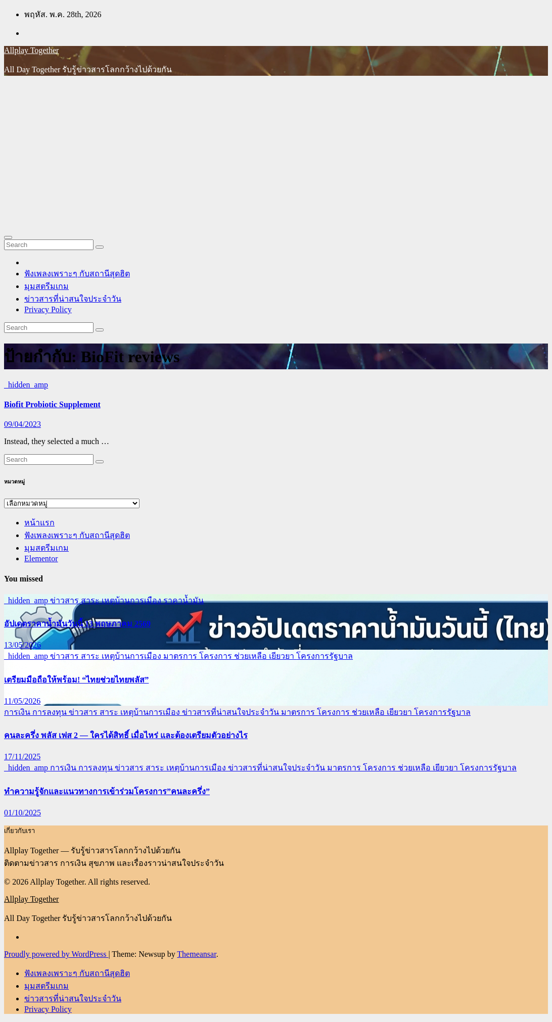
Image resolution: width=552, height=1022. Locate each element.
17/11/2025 (22, 756)
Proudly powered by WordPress (56, 954)
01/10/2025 (22, 812)
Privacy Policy (48, 309)
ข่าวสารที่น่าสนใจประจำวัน (72, 299)
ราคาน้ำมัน (183, 600)
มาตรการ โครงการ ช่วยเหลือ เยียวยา (229, 656)
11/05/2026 (22, 701)
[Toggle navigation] (8, 237)
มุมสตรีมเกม (46, 286)
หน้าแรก (39, 522)
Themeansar (196, 954)
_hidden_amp (26, 384)
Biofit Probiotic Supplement (52, 404)
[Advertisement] (276, 154)
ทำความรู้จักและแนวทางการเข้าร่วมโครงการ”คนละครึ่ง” (107, 791)
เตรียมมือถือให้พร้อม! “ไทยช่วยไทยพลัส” (76, 679)
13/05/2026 (22, 645)
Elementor (41, 558)
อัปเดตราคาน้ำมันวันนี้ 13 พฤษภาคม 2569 (77, 623)
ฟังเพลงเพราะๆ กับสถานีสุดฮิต (77, 273)
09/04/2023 (22, 424)
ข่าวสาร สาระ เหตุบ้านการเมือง (106, 600)
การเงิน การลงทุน (36, 712)
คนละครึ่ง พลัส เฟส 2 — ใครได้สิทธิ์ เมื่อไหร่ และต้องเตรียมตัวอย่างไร (126, 735)
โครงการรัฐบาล (324, 656)
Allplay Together (31, 50)
